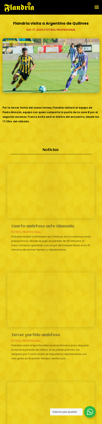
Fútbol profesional (60, 30)
